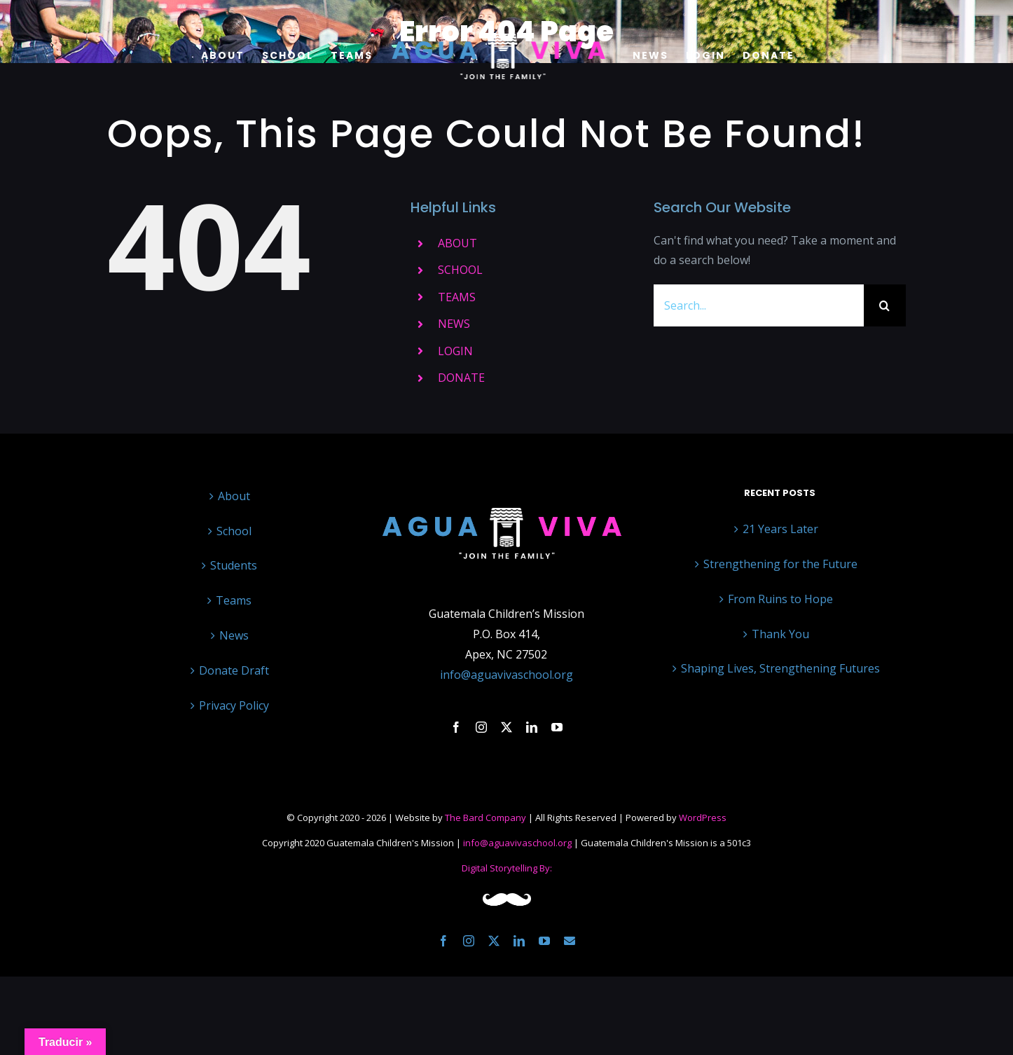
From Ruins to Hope (780, 599)
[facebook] (456, 727)
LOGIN (455, 351)
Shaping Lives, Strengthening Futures (780, 668)
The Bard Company (485, 817)
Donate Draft (234, 670)
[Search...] (759, 305)
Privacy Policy (234, 705)
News (234, 635)
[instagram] (481, 727)
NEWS (454, 323)
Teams (233, 600)
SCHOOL (460, 269)
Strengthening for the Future (780, 564)
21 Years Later (780, 529)
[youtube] (557, 727)
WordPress (702, 817)
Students (233, 565)
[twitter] (506, 727)
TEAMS (457, 297)
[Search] (885, 305)
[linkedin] (531, 727)
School (233, 531)
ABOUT (457, 243)
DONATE (461, 377)
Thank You (780, 634)
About (234, 496)
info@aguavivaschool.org (506, 674)
